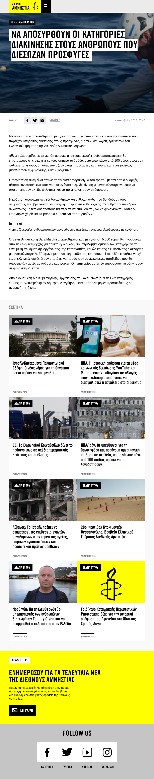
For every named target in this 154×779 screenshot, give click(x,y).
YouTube (87, 767)
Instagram (107, 767)
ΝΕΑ (12, 22)
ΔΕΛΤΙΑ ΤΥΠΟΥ (26, 22)
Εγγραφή (22, 710)
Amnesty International (25, 6)
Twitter (34, 120)
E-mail (42, 120)
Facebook (27, 120)
